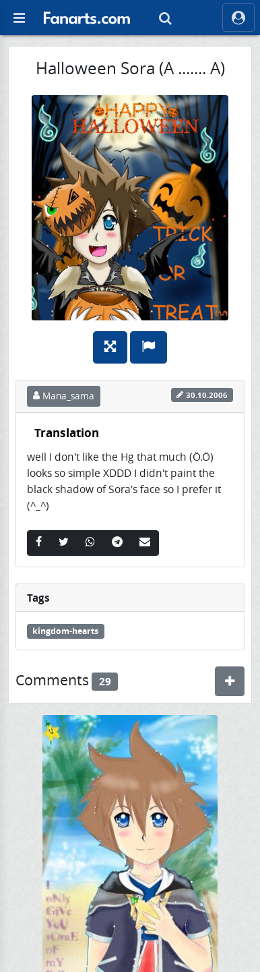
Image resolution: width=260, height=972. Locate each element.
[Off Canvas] (19, 17)
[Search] (165, 17)
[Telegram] (117, 543)
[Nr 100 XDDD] (130, 857)
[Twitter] (63, 543)
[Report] (148, 347)
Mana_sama (63, 396)
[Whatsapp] (90, 543)
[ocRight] (238, 17)
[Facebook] (39, 543)
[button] (87, 17)
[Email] (145, 543)
